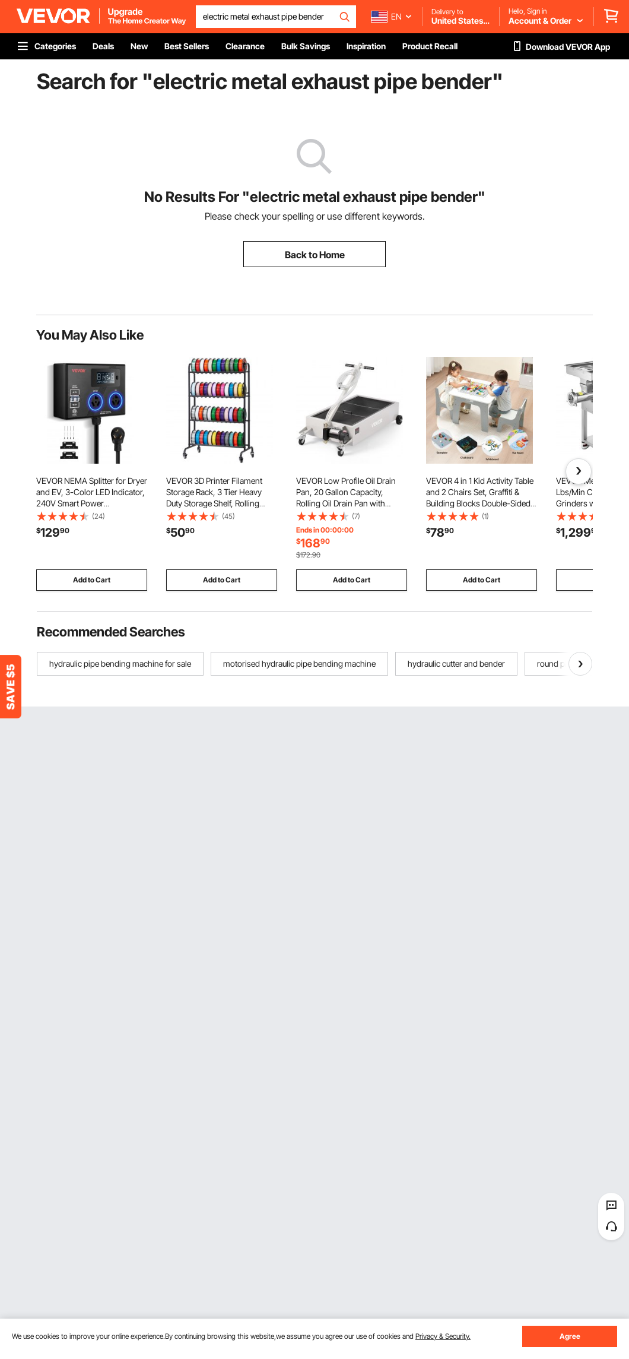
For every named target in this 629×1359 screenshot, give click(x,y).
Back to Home (315, 255)
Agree (570, 1336)
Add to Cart (91, 579)
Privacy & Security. (443, 1336)
